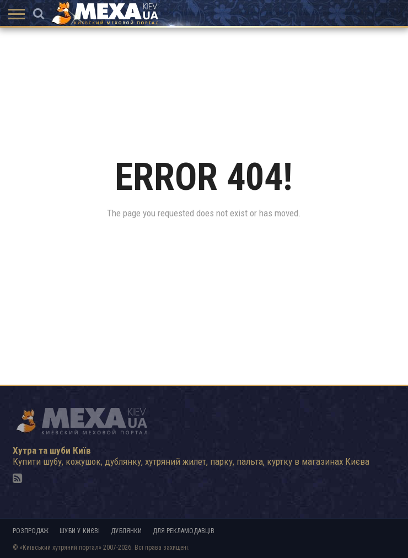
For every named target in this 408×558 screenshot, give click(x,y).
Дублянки (126, 531)
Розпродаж (31, 531)
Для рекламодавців (183, 531)
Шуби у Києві (80, 531)
